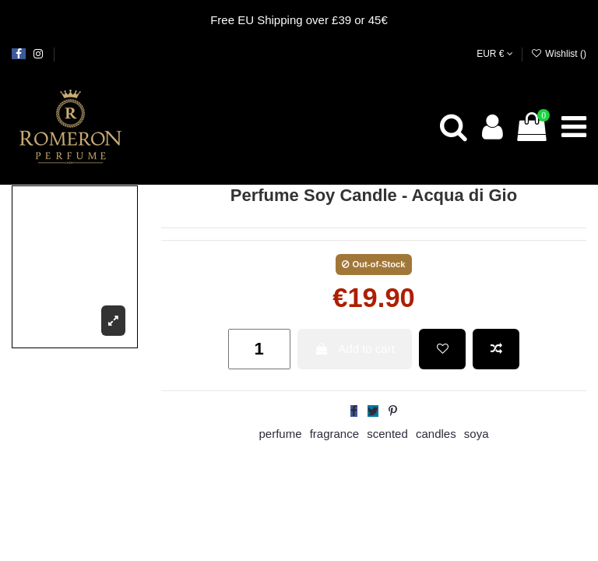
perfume (280, 433)
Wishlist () (558, 53)
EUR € (495, 53)
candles (436, 433)
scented (387, 433)
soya (476, 433)
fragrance (334, 433)
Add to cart (355, 348)
